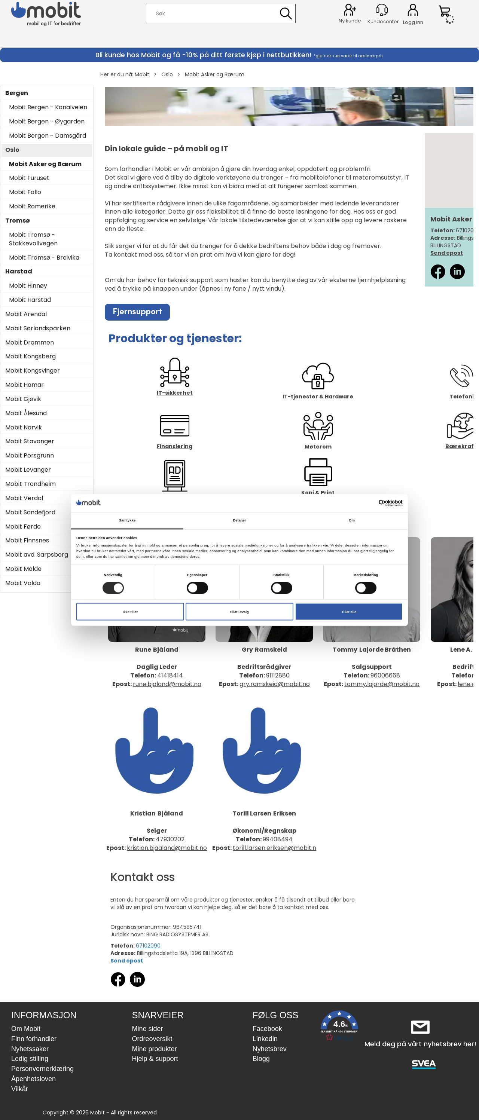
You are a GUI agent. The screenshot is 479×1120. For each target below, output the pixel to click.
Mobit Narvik (23, 427)
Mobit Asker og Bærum (214, 74)
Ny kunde (350, 20)
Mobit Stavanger (29, 441)
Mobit (142, 74)
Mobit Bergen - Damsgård (47, 136)
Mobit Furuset (29, 178)
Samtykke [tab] (127, 520)
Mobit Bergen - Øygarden (47, 121)
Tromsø (17, 221)
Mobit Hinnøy (28, 286)
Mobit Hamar (24, 385)
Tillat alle (348, 611)
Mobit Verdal (24, 498)
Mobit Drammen (29, 343)
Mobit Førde (23, 527)
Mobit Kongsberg (30, 356)
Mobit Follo (25, 192)
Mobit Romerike (32, 206)
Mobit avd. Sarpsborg (36, 555)
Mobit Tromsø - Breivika (44, 258)
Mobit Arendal (26, 314)
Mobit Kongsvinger (32, 371)
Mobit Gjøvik (23, 399)
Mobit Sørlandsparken (37, 328)
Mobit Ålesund (26, 413)
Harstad (18, 271)
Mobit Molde (23, 569)
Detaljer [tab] (239, 520)
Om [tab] (352, 520)
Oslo (167, 74)
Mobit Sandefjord (30, 512)
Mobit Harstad (30, 300)
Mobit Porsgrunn (29, 456)
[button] (339, 1027)
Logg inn (412, 11)
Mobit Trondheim (30, 484)
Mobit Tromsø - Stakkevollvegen (33, 239)
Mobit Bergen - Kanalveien (48, 107)
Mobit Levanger (28, 470)
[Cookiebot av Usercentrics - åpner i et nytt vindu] (370, 503)
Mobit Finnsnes (27, 540)
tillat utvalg (239, 611)
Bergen (16, 93)
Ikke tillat (130, 611)
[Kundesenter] (382, 10)
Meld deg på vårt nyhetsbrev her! (420, 1044)
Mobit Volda (22, 583)
